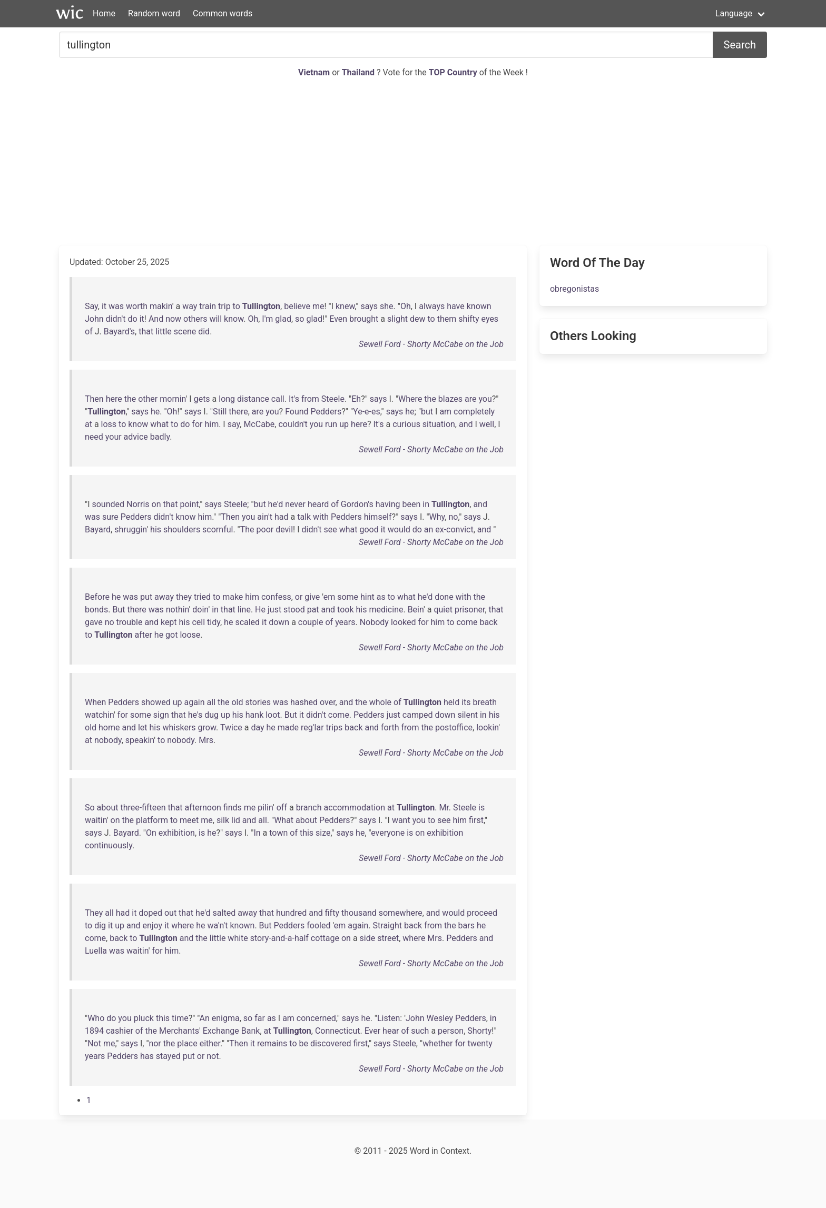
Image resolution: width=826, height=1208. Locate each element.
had (281, 517)
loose (190, 635)
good (368, 529)
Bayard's (119, 331)
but (427, 412)
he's (195, 715)
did (204, 331)
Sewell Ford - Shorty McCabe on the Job (431, 344)
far (259, 1018)
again (194, 702)
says (369, 306)
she (387, 306)
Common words (222, 13)
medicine (386, 610)
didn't (116, 319)
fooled (318, 925)
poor (265, 529)
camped (417, 715)
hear (390, 1031)
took (345, 610)
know (233, 319)
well (486, 424)
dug (211, 715)
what (159, 424)
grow (207, 727)
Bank (250, 1031)
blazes (450, 399)
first (476, 820)
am (445, 412)
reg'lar (312, 727)
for (197, 424)
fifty (332, 913)
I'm (267, 319)
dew (418, 319)
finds (232, 808)
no (453, 517)
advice (136, 437)
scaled (247, 622)
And (156, 319)
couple (310, 622)
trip (224, 306)
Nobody (374, 622)
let (143, 727)
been (411, 504)
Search (740, 44)
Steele (333, 399)
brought (363, 319)
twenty (479, 1043)
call (277, 399)
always (432, 306)
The (247, 529)
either (210, 1043)
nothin (177, 610)
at (88, 424)
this (306, 833)
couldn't (292, 424)
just (274, 610)
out (170, 913)
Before (97, 597)
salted (224, 913)
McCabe (258, 424)
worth (137, 306)
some (347, 597)
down (279, 622)
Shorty (479, 1031)
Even (338, 319)
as (381, 597)
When (95, 702)
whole (380, 702)
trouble (129, 622)
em (329, 597)
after (143, 635)
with (321, 517)
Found (296, 412)
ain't (264, 517)
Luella (96, 951)
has (147, 1056)
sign (161, 715)
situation (438, 424)
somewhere (400, 913)
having (388, 504)
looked (403, 622)
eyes (490, 319)
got (171, 635)
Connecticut (337, 1031)
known (479, 306)
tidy (213, 622)
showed (156, 702)
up (344, 424)
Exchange (221, 1031)
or (299, 597)
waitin (96, 820)
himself (378, 517)
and (466, 424)
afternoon (203, 808)
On (151, 833)
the (130, 399)
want (401, 820)
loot (273, 715)
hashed (304, 702)
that (146, 331)
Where (410, 399)
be (303, 1043)
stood (294, 610)
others (195, 319)
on (156, 504)
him (211, 424)
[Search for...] (386, 45)
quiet (443, 610)
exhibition (177, 833)
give (312, 597)
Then (94, 399)
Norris (138, 504)
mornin (172, 399)
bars (466, 925)
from (310, 399)
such (420, 1031)
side (368, 938)
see (330, 529)
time (180, 1018)
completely (474, 412)
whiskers (178, 727)
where (182, 925)
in (425, 504)
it (104, 306)
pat (313, 610)
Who (95, 1018)
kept (169, 622)
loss (109, 424)
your (113, 437)
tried (202, 597)
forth (390, 727)
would (399, 529)
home (109, 727)
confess (276, 597)
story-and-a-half (279, 938)
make (232, 597)
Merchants (179, 1031)
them (447, 319)
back (488, 622)
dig (100, 925)
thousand (359, 913)
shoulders (181, 529)
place (187, 1043)
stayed (168, 1056)
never (295, 504)
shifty (468, 319)
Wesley (440, 1018)
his (155, 529)
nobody (108, 740)
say (234, 424)
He (260, 610)
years (345, 622)
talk (304, 517)
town (278, 833)
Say (91, 306)
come (466, 622)
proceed (482, 913)
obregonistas (574, 289)
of (89, 331)
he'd (275, 504)
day (257, 727)
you (484, 399)
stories (258, 702)
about (108, 808)
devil (284, 529)
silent (467, 715)
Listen (388, 1018)
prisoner (470, 610)
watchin (99, 715)
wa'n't (218, 925)
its (465, 702)
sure (110, 517)
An (205, 1018)
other (148, 399)
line (244, 610)
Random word (154, 13)
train (207, 306)
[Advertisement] (413, 162)
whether (437, 1043)
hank (254, 715)
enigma (226, 1018)
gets (202, 399)
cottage (325, 938)
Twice (231, 727)
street (388, 938)
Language (733, 13)
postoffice (454, 727)
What (283, 820)
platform (152, 820)
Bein (416, 610)
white (238, 938)
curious (406, 424)
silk (223, 820)
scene (185, 331)
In (256, 833)
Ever (372, 1031)
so (299, 319)
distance (253, 399)
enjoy (152, 925)
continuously (108, 845)
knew (345, 306)
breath (485, 702)
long (227, 399)
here (114, 399)
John (94, 319)
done (444, 597)
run (331, 424)
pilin (265, 808)
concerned (316, 1018)
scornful (217, 529)
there (238, 412)
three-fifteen (142, 808)
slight (397, 319)
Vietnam (315, 72)
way (189, 306)
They (94, 913)
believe (297, 306)
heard (318, 504)
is (481, 808)
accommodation (354, 808)
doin (200, 610)
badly (160, 437)
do (132, 319)
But (118, 610)
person (451, 1031)
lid (235, 820)
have (456, 306)
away (164, 597)
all (211, 702)
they (184, 597)
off (282, 808)
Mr (443, 808)
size (323, 833)
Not (94, 1043)
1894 (94, 1031)
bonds (96, 610)
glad (283, 319)
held (451, 702)
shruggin (130, 529)
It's (294, 399)
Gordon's (357, 504)
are (470, 399)
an (429, 529)
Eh (356, 399)
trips (334, 727)
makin (161, 306)
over (328, 702)
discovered (330, 1043)
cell (198, 622)
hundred (291, 913)
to (236, 306)
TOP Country (453, 72)
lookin (487, 727)
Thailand (359, 72)
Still (220, 412)
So (90, 808)
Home (104, 13)
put (146, 597)
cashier (119, 1031)
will (215, 319)
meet (189, 820)
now (173, 319)
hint (367, 597)
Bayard (98, 529)
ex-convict (454, 529)
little (163, 331)
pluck (144, 1018)
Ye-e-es (366, 412)
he (155, 412)
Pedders (326, 412)
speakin (139, 740)
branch (309, 808)
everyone (388, 833)
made (288, 727)
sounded (108, 504)
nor (155, 1043)
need (94, 437)
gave (94, 622)
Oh (405, 306)
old (237, 702)
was (116, 306)
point (189, 504)
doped (150, 913)
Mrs (206, 740)
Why (437, 517)
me (318, 306)
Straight (387, 925)
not (212, 1056)
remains (272, 1043)
